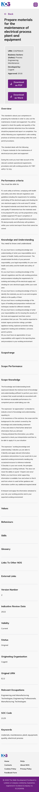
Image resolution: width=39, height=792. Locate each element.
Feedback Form (10, 773)
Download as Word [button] (19, 96)
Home (6, 761)
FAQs (22, 761)
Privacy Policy (26, 769)
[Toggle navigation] (35, 4)
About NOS (24, 765)
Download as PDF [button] (19, 83)
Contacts (8, 765)
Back (10, 14)
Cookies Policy (10, 769)
